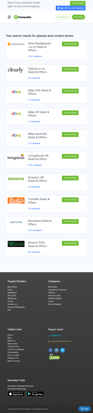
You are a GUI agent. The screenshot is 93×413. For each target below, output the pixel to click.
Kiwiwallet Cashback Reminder (20, 386)
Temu (10, 290)
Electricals (52, 287)
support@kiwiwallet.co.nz (60, 341)
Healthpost (12, 292)
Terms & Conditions (16, 349)
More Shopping (54, 304)
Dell (9, 310)
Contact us (54, 335)
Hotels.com (12, 304)
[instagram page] (56, 350)
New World (12, 287)
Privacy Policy (13, 346)
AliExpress (12, 298)
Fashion (51, 292)
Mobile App (78, 3)
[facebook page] (50, 350)
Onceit (10, 301)
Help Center (12, 343)
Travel (50, 301)
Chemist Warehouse (16, 307)
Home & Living (54, 295)
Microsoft (12, 295)
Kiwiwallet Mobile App (17, 389)
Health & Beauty (55, 298)
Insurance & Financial (57, 290)
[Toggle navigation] (9, 17)
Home (10, 335)
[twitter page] (62, 350)
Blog (9, 338)
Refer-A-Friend (14, 361)
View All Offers (70, 44)
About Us (11, 341)
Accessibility (13, 352)
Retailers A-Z (13, 358)
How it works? (14, 355)
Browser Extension (71, 8)
